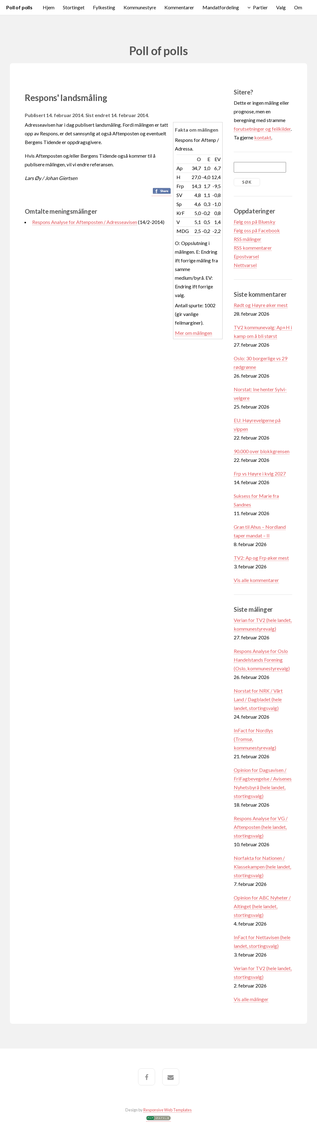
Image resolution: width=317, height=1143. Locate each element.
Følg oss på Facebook (257, 230)
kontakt (262, 137)
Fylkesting (104, 7)
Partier (260, 7)
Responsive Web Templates (167, 1109)
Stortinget (74, 7)
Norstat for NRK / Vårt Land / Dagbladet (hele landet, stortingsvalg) (258, 699)
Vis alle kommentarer (256, 580)
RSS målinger (247, 239)
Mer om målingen (193, 333)
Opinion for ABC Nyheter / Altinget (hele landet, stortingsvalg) (262, 906)
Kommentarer (179, 7)
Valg (281, 7)
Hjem (48, 7)
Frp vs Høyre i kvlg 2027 (260, 473)
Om (298, 7)
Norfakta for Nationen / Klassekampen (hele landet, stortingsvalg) (262, 866)
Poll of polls (19, 7)
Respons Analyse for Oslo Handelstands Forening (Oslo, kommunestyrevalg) (262, 659)
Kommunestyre (140, 7)
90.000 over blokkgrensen (261, 451)
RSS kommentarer (253, 248)
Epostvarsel (246, 256)
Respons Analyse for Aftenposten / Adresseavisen (84, 222)
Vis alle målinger (251, 999)
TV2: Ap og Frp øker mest (261, 558)
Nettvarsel (245, 265)
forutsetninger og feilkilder (262, 129)
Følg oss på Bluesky (254, 222)
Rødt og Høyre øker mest (261, 305)
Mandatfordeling (220, 7)
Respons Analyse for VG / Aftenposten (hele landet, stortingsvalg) (261, 827)
